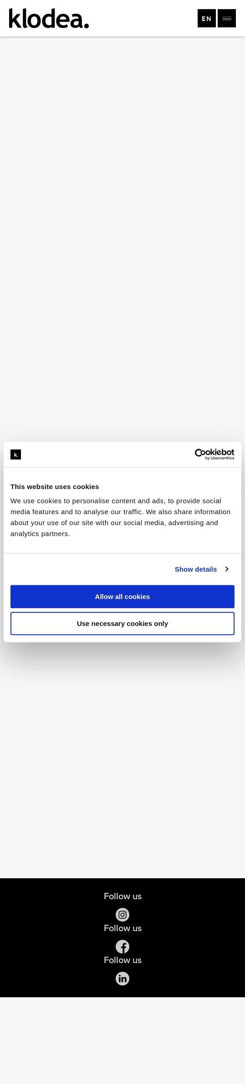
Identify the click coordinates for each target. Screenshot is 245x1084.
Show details (196, 569)
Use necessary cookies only (122, 623)
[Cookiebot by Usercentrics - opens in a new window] (195, 454)
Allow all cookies (122, 596)
